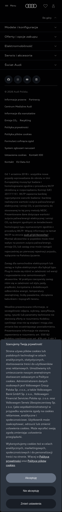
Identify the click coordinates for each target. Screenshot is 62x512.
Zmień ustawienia (31, 503)
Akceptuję (31, 478)
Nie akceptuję (31, 490)
